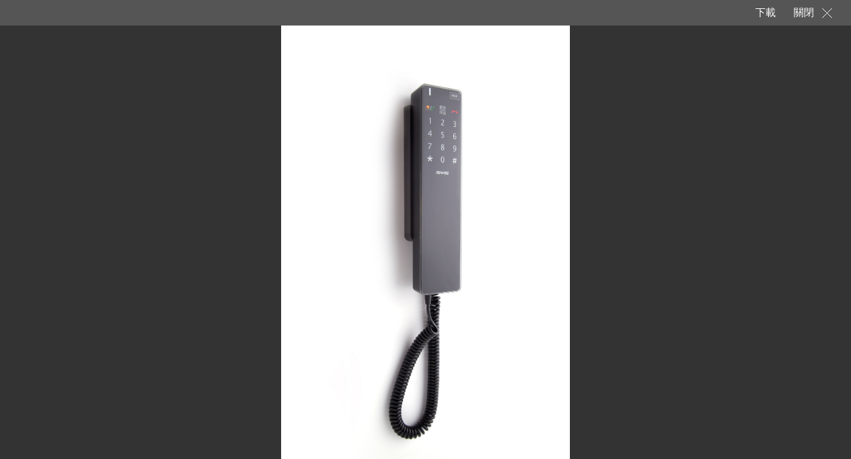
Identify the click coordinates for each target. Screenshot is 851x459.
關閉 (804, 12)
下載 (765, 12)
